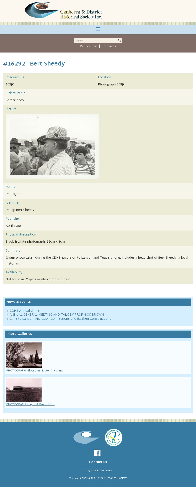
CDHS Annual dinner (25, 311)
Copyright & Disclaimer (98, 470)
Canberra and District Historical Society (102, 478)
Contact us (98, 462)
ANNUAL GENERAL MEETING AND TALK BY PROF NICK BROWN (57, 315)
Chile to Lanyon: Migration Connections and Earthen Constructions (60, 319)
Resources (109, 46)
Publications (88, 46)
